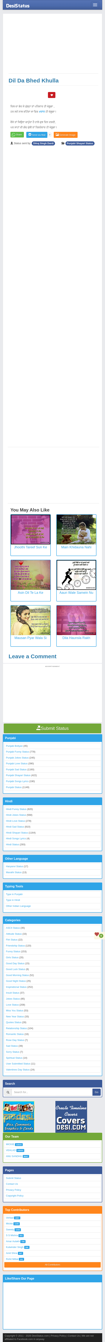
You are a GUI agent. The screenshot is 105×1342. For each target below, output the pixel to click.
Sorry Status (12, 1051)
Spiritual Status (14, 1057)
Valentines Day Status (18, 1069)
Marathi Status (14, 872)
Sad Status (12, 1045)
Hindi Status (12, 844)
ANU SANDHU (14, 1156)
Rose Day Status (15, 1040)
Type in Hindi (13, 900)
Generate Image (66, 134)
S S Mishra (12, 1235)
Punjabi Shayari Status (80, 143)
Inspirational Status (16, 987)
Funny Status (13, 951)
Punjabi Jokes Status (17, 757)
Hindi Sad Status (15, 826)
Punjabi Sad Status (16, 769)
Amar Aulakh (13, 1241)
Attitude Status (14, 933)
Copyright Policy (14, 1195)
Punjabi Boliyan (14, 745)
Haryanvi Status (14, 866)
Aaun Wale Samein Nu (76, 593)
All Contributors (52, 1264)
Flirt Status (12, 939)
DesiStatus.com (40, 1335)
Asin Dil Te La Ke (30, 593)
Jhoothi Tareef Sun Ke (30, 547)
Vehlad (9, 1217)
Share (19, 134)
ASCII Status (13, 927)
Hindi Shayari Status (17, 832)
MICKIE (10, 1144)
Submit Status (13, 1178)
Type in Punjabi (14, 894)
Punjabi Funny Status (17, 751)
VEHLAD (11, 1150)
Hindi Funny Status (16, 809)
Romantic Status (15, 1034)
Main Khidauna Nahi (76, 547)
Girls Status (12, 957)
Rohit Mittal (12, 1259)
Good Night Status (16, 981)
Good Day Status (15, 963)
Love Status (12, 1004)
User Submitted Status (18, 1063)
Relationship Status (16, 1028)
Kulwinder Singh (14, 1247)
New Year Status (15, 1016)
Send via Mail (36, 134)
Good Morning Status (17, 975)
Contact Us (12, 1183)
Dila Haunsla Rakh (76, 638)
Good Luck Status (15, 969)
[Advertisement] (53, 45)
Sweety (10, 1229)
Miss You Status (14, 1010)
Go (96, 1092)
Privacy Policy (13, 1189)
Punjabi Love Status (17, 763)
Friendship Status (15, 945)
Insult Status (12, 992)
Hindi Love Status (15, 820)
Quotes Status (13, 1022)
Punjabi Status (14, 787)
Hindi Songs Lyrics (16, 838)
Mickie (9, 1223)
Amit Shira (11, 1253)
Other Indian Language (18, 906)
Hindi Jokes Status (16, 815)
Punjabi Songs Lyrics (17, 781)
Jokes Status (13, 998)
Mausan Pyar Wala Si (31, 638)
